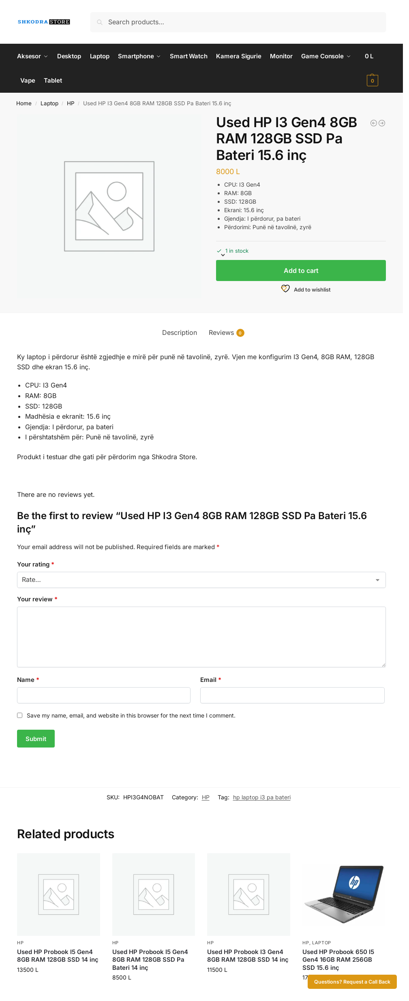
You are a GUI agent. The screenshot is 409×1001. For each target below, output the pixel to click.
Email (210, 680)
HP (71, 103)
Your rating (35, 564)
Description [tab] (179, 332)
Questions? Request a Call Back (352, 982)
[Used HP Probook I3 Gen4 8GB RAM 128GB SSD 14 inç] (374, 123)
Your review (37, 599)
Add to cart (301, 270)
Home (24, 103)
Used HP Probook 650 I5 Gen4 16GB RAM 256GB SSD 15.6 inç (338, 959)
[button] (375, 68)
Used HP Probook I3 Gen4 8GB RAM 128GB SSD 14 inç (248, 956)
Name (28, 680)
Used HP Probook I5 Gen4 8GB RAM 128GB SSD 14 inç (58, 956)
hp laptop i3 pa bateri (262, 797)
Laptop (49, 103)
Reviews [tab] (226, 332)
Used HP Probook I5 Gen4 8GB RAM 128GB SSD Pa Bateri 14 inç (150, 959)
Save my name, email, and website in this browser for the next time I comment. (131, 715)
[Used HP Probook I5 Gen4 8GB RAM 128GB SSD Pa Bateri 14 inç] (382, 123)
